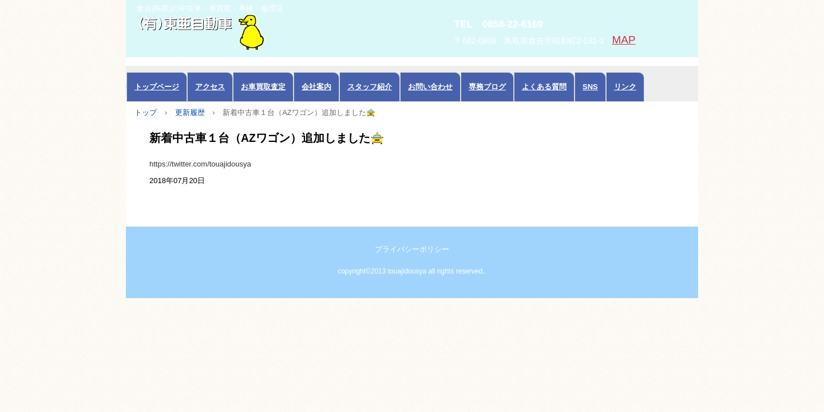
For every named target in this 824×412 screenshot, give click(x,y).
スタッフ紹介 (369, 86)
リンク (625, 86)
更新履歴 (190, 112)
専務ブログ (487, 86)
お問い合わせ (430, 86)
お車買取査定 (263, 86)
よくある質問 (544, 86)
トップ (145, 112)
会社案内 (316, 86)
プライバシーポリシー (412, 249)
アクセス (210, 86)
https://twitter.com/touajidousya (200, 164)
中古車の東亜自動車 (255, 31)
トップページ (156, 86)
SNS (590, 86)
